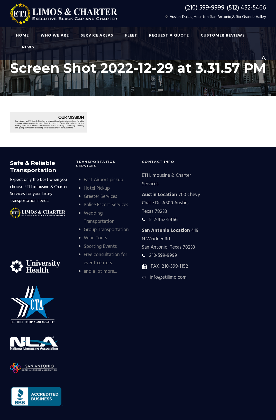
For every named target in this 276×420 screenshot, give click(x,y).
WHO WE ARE (55, 35)
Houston (201, 17)
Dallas (187, 17)
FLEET (131, 35)
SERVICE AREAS (97, 35)
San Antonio (220, 17)
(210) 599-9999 (204, 8)
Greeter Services (100, 196)
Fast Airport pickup (103, 180)
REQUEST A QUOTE (169, 35)
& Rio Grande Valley (249, 17)
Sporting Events (100, 246)
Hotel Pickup (97, 188)
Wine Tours (95, 238)
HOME (22, 35)
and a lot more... (100, 271)
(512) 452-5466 (246, 8)
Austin (175, 17)
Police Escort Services (106, 205)
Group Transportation (106, 230)
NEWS (28, 47)
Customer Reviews (223, 35)
